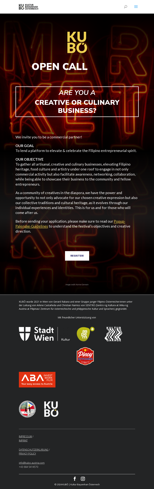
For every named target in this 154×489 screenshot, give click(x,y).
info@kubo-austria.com (32, 462)
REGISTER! (77, 255)
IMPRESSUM (25, 436)
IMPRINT (23, 440)
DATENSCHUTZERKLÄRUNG (33, 449)
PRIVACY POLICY (27, 453)
